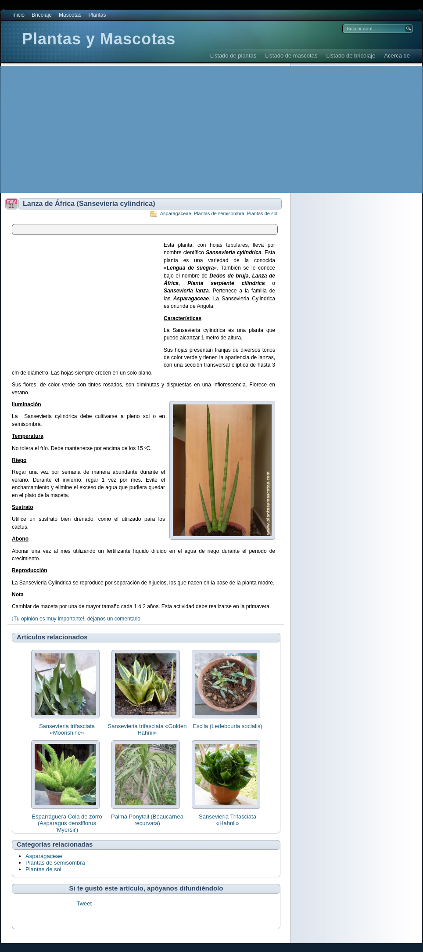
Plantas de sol (262, 213)
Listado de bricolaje (350, 55)
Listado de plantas (233, 55)
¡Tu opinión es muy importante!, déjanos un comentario (76, 619)
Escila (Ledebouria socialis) (227, 726)
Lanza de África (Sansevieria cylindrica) (89, 203)
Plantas (97, 15)
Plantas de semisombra (219, 213)
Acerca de (397, 55)
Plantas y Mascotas (99, 39)
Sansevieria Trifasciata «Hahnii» (227, 819)
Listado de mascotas (291, 55)
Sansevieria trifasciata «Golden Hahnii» (147, 729)
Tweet (84, 903)
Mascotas (70, 15)
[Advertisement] (159, 129)
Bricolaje (42, 15)
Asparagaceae (175, 213)
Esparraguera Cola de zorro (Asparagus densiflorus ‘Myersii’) (67, 823)
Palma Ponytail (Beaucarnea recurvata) (147, 819)
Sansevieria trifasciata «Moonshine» (67, 729)
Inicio (18, 15)
